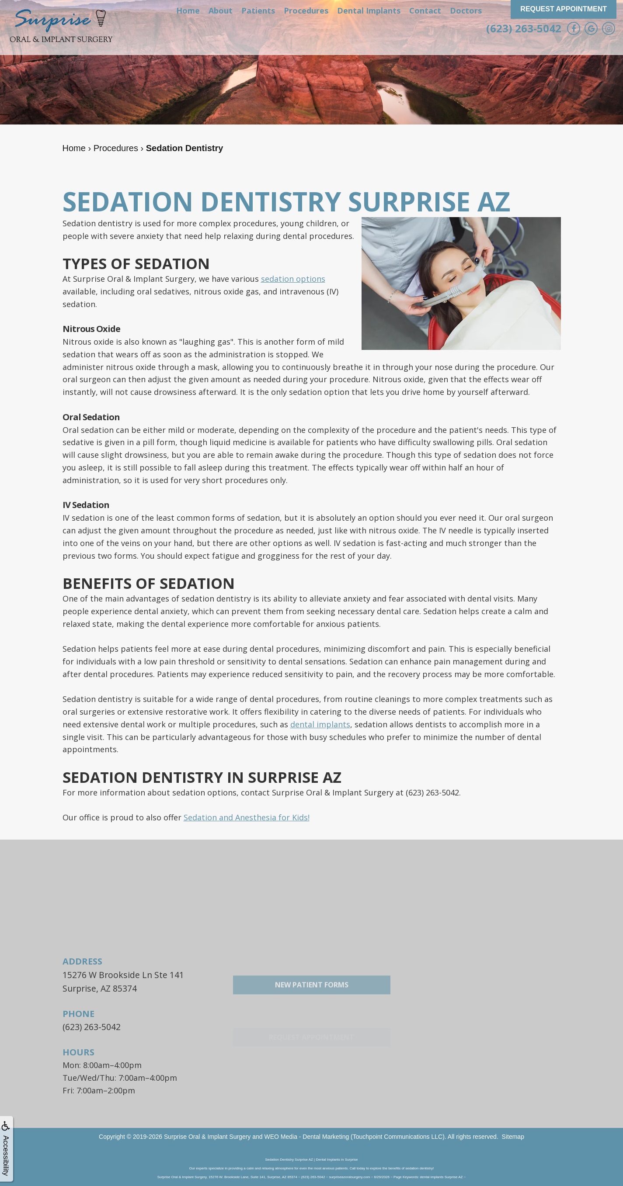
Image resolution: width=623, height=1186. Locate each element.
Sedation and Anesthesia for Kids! (247, 817)
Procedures (306, 10)
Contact (425, 10)
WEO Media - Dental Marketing (306, 1133)
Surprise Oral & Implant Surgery (207, 1133)
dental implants (320, 724)
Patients (258, 10)
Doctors (466, 10)
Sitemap (513, 1133)
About (221, 10)
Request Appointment (563, 9)
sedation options (293, 278)
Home (188, 10)
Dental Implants (368, 10)
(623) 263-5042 (523, 28)
